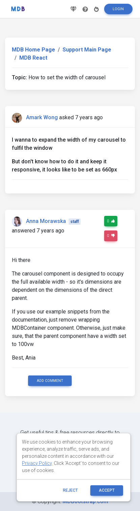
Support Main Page (87, 49)
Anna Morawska (46, 221)
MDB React (33, 58)
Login (118, 9)
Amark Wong (42, 117)
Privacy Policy (37, 463)
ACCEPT (107, 490)
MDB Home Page (33, 49)
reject (70, 490)
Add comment (50, 381)
